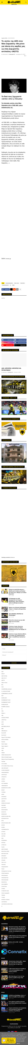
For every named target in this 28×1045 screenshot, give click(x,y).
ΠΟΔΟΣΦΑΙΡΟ (5, 285)
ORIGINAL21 (4, 730)
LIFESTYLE (3, 719)
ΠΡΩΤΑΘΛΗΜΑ (4, 879)
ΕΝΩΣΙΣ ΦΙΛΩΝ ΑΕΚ (6, 816)
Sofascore (13, 557)
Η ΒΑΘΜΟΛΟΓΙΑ (5, 829)
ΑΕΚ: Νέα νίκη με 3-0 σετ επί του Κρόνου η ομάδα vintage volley (16, 977)
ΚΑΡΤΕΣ (3, 836)
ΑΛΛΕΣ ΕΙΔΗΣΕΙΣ (5, 770)
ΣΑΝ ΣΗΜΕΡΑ (4, 884)
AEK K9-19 (3, 678)
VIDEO (3, 752)
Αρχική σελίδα (4, 38)
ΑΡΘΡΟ (3, 779)
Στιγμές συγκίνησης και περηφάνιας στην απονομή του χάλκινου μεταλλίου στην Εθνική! (17, 1009)
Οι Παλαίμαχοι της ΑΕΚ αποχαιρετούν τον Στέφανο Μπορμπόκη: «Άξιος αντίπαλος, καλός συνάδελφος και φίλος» (16, 601)
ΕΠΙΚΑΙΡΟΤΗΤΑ (5, 818)
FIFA (2, 711)
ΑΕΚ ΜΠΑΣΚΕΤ (4, 768)
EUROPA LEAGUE (5, 706)
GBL (2, 715)
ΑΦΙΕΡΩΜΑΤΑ (4, 785)
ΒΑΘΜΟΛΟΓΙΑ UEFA (6, 787)
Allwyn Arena (4, 682)
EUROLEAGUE (4, 704)
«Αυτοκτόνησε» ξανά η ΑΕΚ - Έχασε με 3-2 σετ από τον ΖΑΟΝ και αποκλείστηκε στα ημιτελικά (17, 963)
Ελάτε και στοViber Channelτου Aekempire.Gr (10, 1040)
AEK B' (2, 673)
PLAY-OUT (3, 735)
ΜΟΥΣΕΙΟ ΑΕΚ (4, 853)
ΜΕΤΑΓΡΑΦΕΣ (4, 849)
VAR (2, 750)
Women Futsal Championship (7, 759)
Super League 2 (4, 746)
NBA (2, 728)
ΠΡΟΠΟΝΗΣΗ (4, 875)
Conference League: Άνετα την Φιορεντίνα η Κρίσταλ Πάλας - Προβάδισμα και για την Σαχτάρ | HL (17, 628)
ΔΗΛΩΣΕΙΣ (3, 796)
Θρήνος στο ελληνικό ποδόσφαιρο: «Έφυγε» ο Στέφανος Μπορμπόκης (17, 608)
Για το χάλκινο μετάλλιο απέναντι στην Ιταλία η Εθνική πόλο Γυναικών (17, 1002)
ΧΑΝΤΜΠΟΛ (4, 901)
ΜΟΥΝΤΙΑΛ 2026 (5, 851)
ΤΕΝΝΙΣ (3, 895)
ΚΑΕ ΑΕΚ (3, 833)
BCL (2, 684)
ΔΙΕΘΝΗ (3, 801)
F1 (2, 708)
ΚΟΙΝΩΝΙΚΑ (4, 840)
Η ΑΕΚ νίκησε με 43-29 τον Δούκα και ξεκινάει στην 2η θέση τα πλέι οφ (18, 936)
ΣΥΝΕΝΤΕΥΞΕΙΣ (5, 890)
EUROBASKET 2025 (5, 700)
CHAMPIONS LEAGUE (6, 689)
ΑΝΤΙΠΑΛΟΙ (4, 774)
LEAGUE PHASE (5, 717)
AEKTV (3, 680)
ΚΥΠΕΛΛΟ (3, 844)
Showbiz (3, 741)
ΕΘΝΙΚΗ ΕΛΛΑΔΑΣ (5, 803)
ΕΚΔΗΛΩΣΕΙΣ (4, 809)
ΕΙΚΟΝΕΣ (3, 805)
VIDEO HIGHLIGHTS (6, 754)
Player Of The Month (5, 737)
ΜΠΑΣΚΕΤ (3, 855)
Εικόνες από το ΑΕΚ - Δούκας (16, 942)
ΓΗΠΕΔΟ (3, 792)
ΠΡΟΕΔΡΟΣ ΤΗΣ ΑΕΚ (6, 871)
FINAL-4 (3, 713)
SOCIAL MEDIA (4, 739)
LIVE (2, 722)
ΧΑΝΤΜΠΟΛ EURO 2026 (6, 904)
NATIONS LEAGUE (5, 726)
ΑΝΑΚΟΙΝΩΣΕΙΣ (11, 38)
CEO (2, 687)
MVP (2, 724)
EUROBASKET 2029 (5, 702)
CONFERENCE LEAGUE (6, 693)
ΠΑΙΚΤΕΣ (22, 283)
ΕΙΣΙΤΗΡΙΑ (3, 807)
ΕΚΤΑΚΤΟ (3, 812)
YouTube (3, 761)
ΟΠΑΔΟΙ (3, 860)
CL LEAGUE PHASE (5, 691)
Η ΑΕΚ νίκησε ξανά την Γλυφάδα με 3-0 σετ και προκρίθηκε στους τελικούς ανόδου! (17, 970)
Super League (4, 744)
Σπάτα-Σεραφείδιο (5, 893)
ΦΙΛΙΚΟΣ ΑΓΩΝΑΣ (5, 899)
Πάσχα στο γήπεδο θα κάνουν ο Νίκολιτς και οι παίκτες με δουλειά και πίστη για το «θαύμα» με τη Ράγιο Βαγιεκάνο (17, 592)
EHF (2, 695)
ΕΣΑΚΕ (3, 825)
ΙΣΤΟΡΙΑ (3, 831)
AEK (13, 285)
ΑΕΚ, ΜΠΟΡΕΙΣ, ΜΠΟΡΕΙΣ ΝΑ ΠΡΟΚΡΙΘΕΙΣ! (11, 369)
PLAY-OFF (3, 733)
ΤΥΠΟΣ (3, 897)
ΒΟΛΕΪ (2, 790)
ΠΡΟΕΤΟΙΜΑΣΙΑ (5, 873)
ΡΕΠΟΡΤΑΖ (4, 882)
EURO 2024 (4, 697)
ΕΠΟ (2, 820)
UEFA (2, 748)
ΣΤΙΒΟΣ (3, 888)
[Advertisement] (14, 21)
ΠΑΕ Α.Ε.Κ (16, 283)
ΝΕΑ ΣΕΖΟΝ (4, 858)
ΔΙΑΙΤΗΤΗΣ (3, 798)
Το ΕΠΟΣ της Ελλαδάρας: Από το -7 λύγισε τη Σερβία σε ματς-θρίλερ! (17, 996)
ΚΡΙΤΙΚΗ (3, 842)
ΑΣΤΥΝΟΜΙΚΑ (4, 783)
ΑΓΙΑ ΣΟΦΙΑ (4, 763)
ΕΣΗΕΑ (3, 827)
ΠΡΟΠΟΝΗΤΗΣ (4, 877)
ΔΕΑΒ (2, 794)
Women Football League (6, 757)
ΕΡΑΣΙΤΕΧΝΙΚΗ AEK (6, 822)
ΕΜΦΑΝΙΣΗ (4, 814)
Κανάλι (2, 847)
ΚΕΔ (2, 838)
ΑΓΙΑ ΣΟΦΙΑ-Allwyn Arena (7, 765)
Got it (18, 1043)
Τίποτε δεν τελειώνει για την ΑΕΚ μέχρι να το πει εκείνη (17, 620)
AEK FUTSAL (4, 676)
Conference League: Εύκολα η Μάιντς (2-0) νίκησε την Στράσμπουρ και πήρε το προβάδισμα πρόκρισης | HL (17, 636)
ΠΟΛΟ (2, 868)
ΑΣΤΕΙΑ (3, 781)
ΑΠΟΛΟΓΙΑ (3, 776)
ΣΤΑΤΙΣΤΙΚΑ (4, 886)
